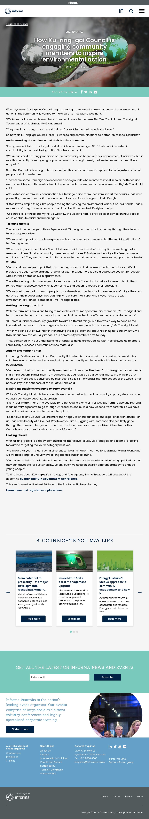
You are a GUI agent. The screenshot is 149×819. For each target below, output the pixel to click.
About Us (45, 750)
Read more (33, 618)
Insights (44, 754)
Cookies (116, 796)
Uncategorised (74, 31)
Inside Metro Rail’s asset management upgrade (72, 582)
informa (74, 2)
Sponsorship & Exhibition (54, 758)
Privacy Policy (48, 773)
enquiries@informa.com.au (89, 762)
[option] (33, 590)
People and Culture (51, 762)
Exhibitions (12, 757)
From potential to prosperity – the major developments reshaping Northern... (33, 583)
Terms (140, 796)
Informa (16, 11)
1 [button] (71, 632)
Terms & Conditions (51, 769)
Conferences (13, 753)
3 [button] (77, 632)
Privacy (128, 796)
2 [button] (74, 632)
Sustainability (47, 766)
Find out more (20, 729)
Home (105, 796)
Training (10, 760)
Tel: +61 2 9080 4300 (85, 758)
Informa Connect (106, 812)
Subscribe (107, 677)
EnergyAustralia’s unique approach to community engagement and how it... (114, 585)
